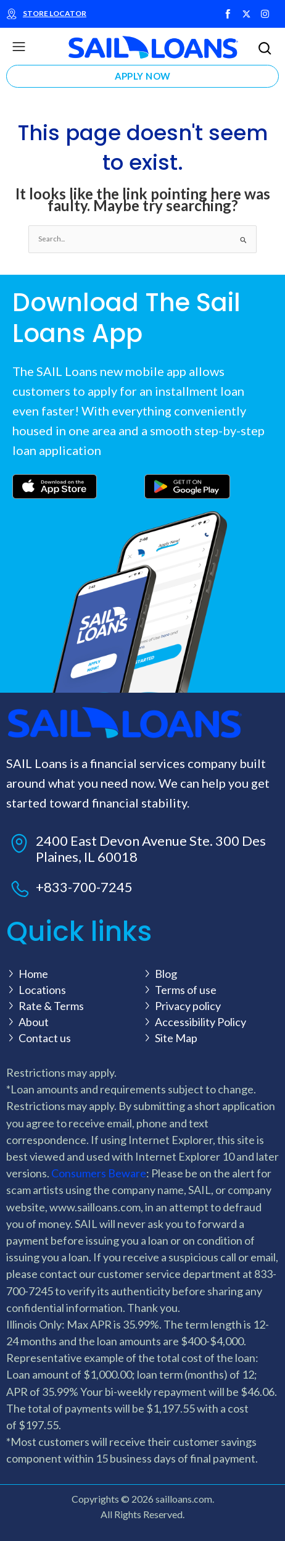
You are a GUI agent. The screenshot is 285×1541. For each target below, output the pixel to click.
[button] (18, 47)
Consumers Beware (98, 1173)
